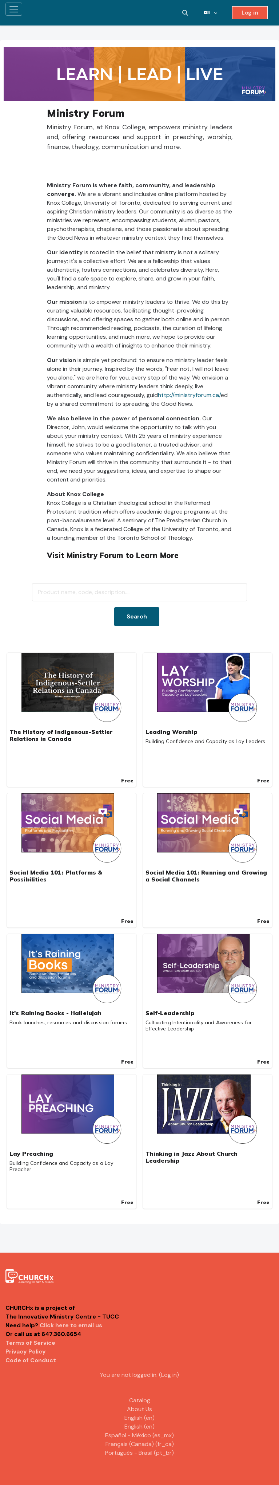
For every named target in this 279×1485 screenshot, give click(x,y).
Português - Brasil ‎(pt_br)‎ (139, 1453)
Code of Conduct (30, 1360)
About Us (139, 1409)
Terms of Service (30, 1343)
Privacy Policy (25, 1351)
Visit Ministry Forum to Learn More (113, 555)
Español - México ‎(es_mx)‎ (139, 1435)
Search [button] (137, 616)
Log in (250, 12)
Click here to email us (71, 1325)
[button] (185, 12)
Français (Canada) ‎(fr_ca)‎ (139, 1444)
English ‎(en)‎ (139, 1418)
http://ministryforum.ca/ (189, 395)
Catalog (139, 1400)
